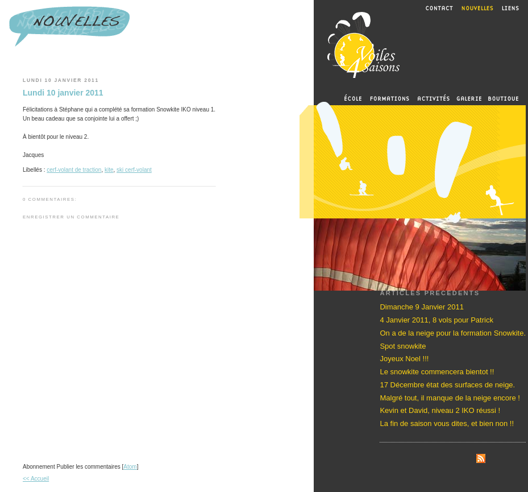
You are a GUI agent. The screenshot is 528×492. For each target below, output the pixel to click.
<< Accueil (36, 479)
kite (109, 170)
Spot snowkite (403, 346)
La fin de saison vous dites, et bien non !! (447, 423)
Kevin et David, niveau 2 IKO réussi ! (440, 410)
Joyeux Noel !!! (404, 358)
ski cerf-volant (134, 170)
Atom (129, 467)
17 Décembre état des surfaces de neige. (447, 385)
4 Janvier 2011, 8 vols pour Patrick (436, 320)
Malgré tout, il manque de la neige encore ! (449, 398)
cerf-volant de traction (74, 170)
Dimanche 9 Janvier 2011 (421, 307)
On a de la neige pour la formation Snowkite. (453, 333)
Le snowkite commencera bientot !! (437, 371)
